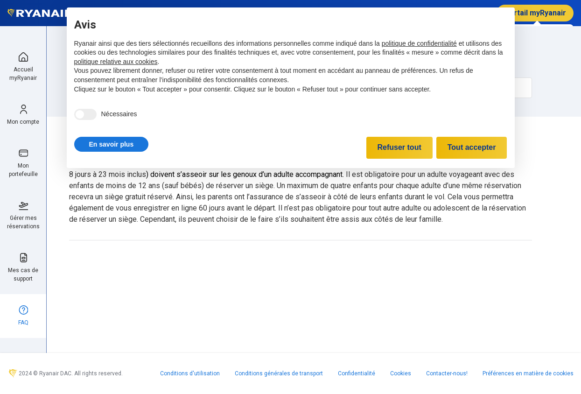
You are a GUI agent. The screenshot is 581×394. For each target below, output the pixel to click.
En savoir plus (111, 144)
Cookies (400, 373)
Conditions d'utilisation (190, 373)
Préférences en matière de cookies (528, 373)
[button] (111, 144)
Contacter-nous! (447, 373)
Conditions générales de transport (279, 373)
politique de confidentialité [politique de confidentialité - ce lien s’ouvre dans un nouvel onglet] (419, 43)
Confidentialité (356, 373)
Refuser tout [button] (399, 147)
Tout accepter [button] (472, 147)
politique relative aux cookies (116, 61)
